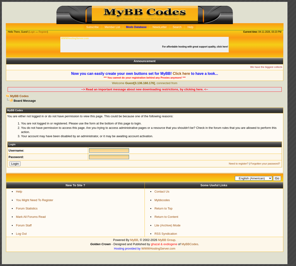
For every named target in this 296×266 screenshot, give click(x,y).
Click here (181, 74)
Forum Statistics (26, 208)
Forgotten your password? (265, 163)
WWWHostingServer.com (158, 248)
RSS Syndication (165, 233)
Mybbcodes (162, 200)
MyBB (134, 240)
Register (43, 32)
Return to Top (163, 208)
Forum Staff (24, 225)
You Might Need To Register (34, 200)
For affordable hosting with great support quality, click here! (195, 46)
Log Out (21, 233)
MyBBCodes (190, 244)
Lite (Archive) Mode (167, 225)
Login (32, 32)
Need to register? (238, 163)
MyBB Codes (19, 96)
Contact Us (161, 191)
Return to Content (166, 216)
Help (19, 191)
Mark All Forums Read (31, 216)
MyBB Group (166, 240)
